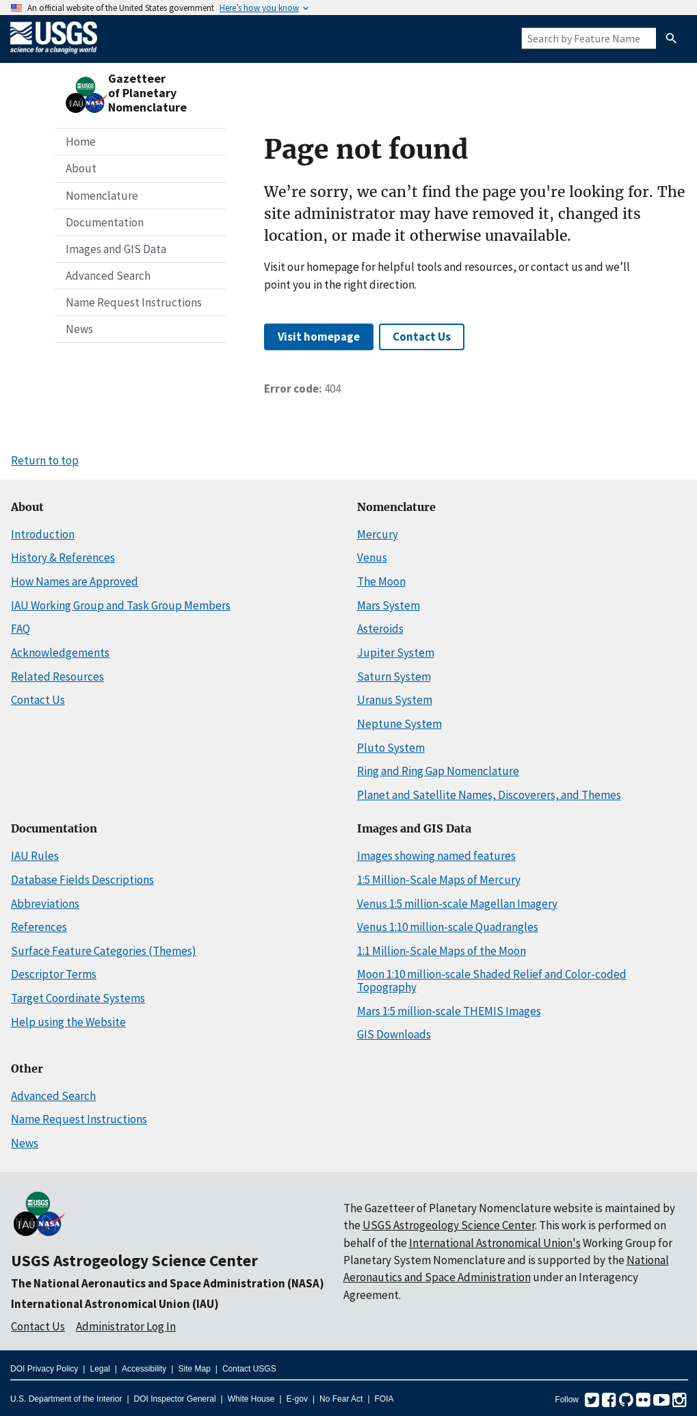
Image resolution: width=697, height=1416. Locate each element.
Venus (372, 557)
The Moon (381, 581)
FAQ (20, 628)
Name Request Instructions (134, 302)
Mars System (388, 605)
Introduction (43, 534)
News (79, 329)
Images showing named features (436, 855)
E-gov (297, 1399)
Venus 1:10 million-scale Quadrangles (447, 926)
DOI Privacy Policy (44, 1369)
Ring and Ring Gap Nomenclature (438, 770)
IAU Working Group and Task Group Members (121, 605)
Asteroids (380, 628)
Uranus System (394, 699)
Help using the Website (68, 1022)
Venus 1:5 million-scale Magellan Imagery (457, 903)
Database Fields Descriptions (82, 879)
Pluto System (391, 747)
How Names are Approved (74, 581)
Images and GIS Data (116, 249)
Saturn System (394, 676)
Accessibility (144, 1369)
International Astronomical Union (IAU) (115, 1303)
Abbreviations (45, 903)
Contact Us (422, 336)
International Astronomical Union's (495, 1242)
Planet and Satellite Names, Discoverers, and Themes (489, 794)
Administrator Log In (126, 1326)
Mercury (377, 534)
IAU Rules (35, 855)
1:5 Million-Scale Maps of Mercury (439, 879)
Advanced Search (108, 275)
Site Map (194, 1369)
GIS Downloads (394, 1034)
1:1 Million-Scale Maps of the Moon (441, 950)
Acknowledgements (60, 652)
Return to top (45, 460)
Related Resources (57, 676)
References (39, 926)
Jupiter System (395, 652)
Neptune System (399, 723)
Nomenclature (102, 195)
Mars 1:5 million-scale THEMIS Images (449, 1011)
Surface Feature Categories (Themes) (103, 950)
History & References (63, 557)
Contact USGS (249, 1369)
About (81, 168)
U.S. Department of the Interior (66, 1399)
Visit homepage (319, 336)
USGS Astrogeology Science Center (134, 1260)
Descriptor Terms (53, 974)
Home (81, 141)
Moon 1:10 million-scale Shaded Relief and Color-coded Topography (492, 981)
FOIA (384, 1399)
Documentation (105, 222)
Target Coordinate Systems (78, 998)
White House (251, 1399)
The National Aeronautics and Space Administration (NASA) (167, 1283)
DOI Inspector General (175, 1399)
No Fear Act (341, 1399)
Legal (99, 1369)
